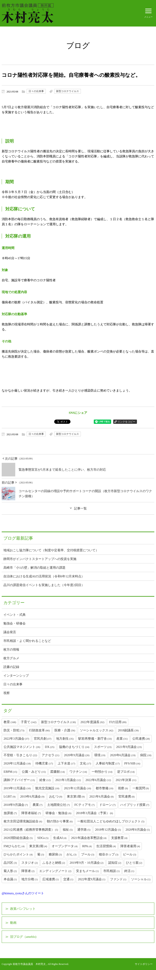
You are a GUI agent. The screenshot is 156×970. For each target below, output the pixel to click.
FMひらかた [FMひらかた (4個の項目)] (14, 846)
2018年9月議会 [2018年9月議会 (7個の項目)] (16, 804)
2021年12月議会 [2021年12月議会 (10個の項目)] (77, 788)
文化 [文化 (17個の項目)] (85, 763)
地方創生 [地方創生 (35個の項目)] (65, 738)
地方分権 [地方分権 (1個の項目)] (29, 879)
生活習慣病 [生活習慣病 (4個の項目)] (106, 846)
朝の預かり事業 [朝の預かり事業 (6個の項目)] (60, 821)
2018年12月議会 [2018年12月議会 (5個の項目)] (108, 829)
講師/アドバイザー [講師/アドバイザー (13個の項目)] (19, 780)
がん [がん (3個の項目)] (71, 854)
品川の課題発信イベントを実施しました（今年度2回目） (43, 585)
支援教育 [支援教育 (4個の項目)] (119, 838)
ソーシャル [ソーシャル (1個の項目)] (140, 879)
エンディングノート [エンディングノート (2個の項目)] (55, 871)
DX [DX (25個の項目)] (49, 747)
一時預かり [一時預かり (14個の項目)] (102, 771)
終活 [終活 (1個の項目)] (129, 871)
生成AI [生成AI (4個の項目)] (59, 838)
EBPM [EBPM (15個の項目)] (10, 771)
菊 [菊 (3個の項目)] (40, 854)
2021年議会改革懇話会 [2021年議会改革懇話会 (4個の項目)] (88, 838)
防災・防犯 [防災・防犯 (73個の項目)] (14, 730)
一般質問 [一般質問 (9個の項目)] (141, 788)
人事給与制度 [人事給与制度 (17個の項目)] (108, 763)
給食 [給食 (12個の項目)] (45, 780)
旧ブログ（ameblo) (23, 936)
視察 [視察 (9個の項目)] (123, 788)
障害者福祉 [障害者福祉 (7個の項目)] (31, 813)
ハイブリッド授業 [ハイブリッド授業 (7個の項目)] (134, 804)
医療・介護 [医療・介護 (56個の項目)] (64, 730)
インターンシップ (16, 675)
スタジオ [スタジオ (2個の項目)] (29, 862)
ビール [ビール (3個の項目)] (129, 854)
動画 (13, 922)
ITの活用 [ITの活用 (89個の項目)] (117, 722)
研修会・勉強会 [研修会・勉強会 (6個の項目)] (58, 813)
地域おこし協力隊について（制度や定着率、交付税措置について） (51, 550)
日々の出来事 (36, 91)
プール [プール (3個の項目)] (87, 854)
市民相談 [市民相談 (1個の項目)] (111, 871)
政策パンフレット (23, 908)
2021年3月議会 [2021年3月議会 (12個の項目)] (68, 780)
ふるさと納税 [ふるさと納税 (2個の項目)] (53, 862)
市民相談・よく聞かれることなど (27, 640)
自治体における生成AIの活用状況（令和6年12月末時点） (43, 576)
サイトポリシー (144, 964)
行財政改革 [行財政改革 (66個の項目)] (39, 730)
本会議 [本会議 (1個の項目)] (10, 879)
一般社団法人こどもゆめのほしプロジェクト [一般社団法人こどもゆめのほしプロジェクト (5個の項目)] (110, 821)
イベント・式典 (14, 614)
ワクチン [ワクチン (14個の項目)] (78, 771)
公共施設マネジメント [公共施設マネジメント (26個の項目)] (22, 747)
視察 (6, 693)
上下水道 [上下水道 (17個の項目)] (66, 763)
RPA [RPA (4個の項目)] (87, 846)
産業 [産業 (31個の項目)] (122, 738)
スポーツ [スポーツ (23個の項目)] (103, 747)
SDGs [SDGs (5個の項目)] (42, 838)
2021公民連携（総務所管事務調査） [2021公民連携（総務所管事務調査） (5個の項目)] (31, 829)
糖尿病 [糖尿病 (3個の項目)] (55, 854)
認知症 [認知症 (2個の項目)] (114, 862)
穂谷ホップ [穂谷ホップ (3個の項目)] (108, 854)
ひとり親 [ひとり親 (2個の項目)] (134, 862)
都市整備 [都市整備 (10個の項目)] (104, 788)
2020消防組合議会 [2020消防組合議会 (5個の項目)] (18, 838)
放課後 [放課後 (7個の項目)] (10, 813)
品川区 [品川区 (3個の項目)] (10, 862)
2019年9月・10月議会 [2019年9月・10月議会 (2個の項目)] (87, 862)
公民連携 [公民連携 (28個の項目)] (141, 738)
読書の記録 (11, 667)
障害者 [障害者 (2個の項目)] (28, 871)
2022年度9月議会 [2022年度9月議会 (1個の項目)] (91, 879)
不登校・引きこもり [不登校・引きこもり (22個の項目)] (20, 755)
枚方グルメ (11, 658)
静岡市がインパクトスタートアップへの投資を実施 (39, 559)
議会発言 (9, 632)
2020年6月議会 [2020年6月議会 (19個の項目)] (123, 755)
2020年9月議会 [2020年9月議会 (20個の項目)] (77, 755)
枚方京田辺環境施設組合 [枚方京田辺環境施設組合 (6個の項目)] (23, 821)
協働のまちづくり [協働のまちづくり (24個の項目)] (74, 747)
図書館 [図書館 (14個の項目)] (57, 771)
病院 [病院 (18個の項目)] (145, 755)
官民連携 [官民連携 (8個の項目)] (126, 796)
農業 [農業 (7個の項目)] (38, 804)
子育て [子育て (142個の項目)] (28, 722)
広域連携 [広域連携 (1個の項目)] (50, 879)
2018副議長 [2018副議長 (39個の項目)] (128, 730)
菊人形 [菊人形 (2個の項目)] (10, 871)
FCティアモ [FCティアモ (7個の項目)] (85, 804)
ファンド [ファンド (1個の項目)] (118, 879)
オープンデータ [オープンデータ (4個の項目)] (64, 846)
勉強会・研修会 (14, 623)
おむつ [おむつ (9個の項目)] (55, 796)
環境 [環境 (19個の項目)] (99, 755)
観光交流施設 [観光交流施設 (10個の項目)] (47, 788)
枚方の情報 (11, 649)
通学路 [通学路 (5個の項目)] (83, 829)
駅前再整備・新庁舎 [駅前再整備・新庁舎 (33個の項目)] (95, 738)
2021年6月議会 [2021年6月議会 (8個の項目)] (101, 796)
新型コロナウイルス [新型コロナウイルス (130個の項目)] (58, 722)
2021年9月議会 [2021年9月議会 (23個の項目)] (129, 747)
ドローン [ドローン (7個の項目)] (107, 804)
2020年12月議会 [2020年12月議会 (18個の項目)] (17, 763)
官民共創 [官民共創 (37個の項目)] (42, 738)
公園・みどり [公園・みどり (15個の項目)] (34, 771)
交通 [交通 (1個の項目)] (68, 879)
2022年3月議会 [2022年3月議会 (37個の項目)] (16, 738)
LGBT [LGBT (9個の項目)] (9, 796)
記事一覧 (80, 508)
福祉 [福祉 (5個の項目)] (68, 829)
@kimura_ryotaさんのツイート (23, 893)
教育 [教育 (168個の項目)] (10, 722)
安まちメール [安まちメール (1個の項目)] (87, 871)
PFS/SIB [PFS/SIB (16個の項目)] (132, 763)
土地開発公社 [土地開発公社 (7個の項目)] (58, 804)
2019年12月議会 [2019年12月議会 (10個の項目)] (17, 788)
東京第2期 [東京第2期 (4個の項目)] (38, 846)
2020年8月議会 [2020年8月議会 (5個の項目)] (138, 829)
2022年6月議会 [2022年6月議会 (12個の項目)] (98, 780)
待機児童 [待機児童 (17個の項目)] (44, 763)
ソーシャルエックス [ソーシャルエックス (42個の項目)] (96, 730)
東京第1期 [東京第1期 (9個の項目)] (76, 796)
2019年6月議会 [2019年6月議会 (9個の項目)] (32, 796)
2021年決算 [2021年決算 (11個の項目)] (126, 780)
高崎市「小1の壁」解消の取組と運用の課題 (34, 567)
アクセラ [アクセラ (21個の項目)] (50, 755)
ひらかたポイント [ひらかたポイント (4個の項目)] (18, 854)
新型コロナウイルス (67, 91)
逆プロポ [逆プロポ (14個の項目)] (126, 771)
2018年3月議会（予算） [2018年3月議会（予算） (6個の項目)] (94, 813)
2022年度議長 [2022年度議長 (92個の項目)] (92, 722)
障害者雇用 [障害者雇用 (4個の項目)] (130, 846)
